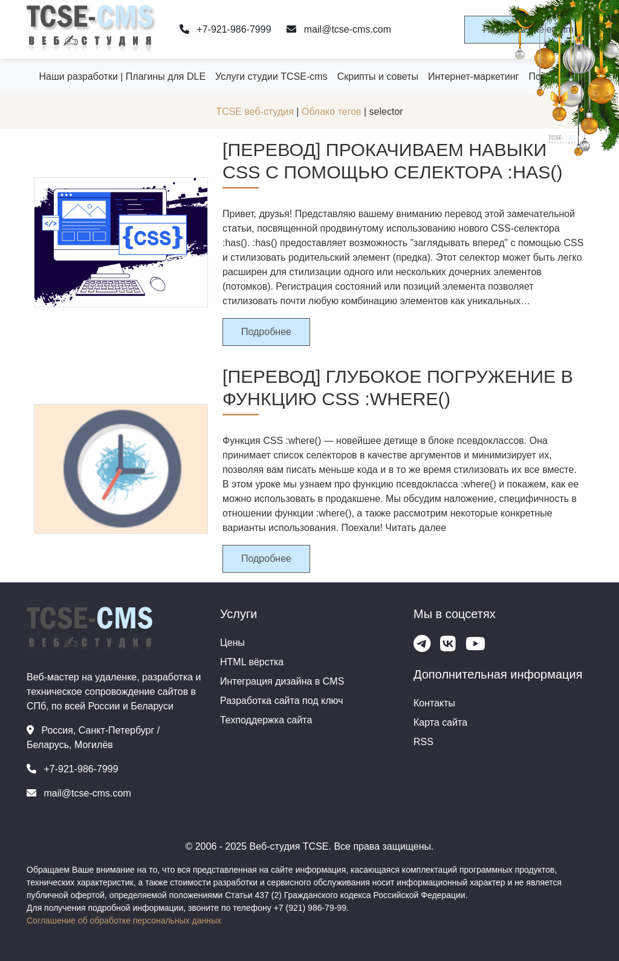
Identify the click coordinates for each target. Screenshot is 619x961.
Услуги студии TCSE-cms (271, 76)
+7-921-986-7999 (225, 29)
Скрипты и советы (377, 76)
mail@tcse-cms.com (339, 29)
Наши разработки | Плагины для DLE (122, 76)
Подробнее (266, 332)
